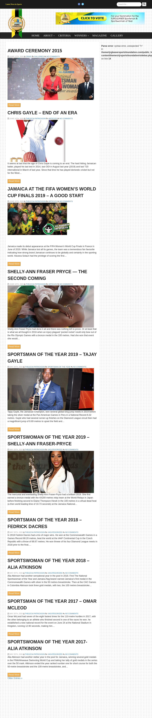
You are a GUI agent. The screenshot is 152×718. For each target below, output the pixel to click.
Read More (14, 105)
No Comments (53, 56)
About (49, 35)
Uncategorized (55, 450)
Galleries (39, 56)
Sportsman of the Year (59, 367)
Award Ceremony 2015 (35, 50)
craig (28, 56)
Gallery (117, 35)
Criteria (64, 35)
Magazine (99, 35)
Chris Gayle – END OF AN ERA (42, 112)
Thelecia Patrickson (36, 119)
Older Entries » (15, 678)
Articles (52, 119)
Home (36, 35)
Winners (81, 35)
